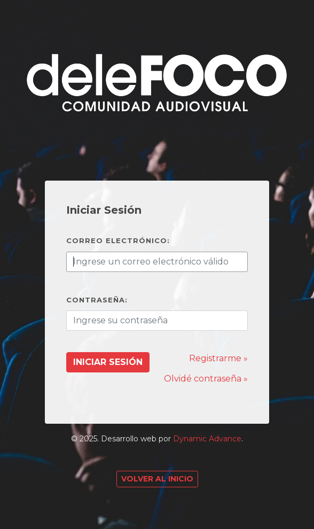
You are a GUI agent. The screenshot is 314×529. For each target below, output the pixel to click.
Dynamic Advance (207, 439)
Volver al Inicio (157, 479)
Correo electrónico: (118, 240)
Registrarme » (218, 358)
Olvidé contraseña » (206, 379)
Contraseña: (97, 299)
